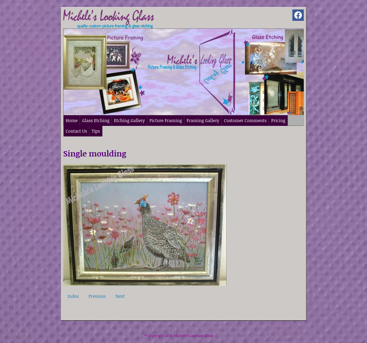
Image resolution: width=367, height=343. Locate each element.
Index (73, 296)
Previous (97, 296)
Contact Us (76, 131)
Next (120, 296)
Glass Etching (95, 120)
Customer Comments (245, 120)
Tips (96, 131)
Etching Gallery (129, 120)
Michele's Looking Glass (193, 335)
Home (72, 120)
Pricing (278, 120)
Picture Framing (165, 120)
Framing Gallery (202, 120)
